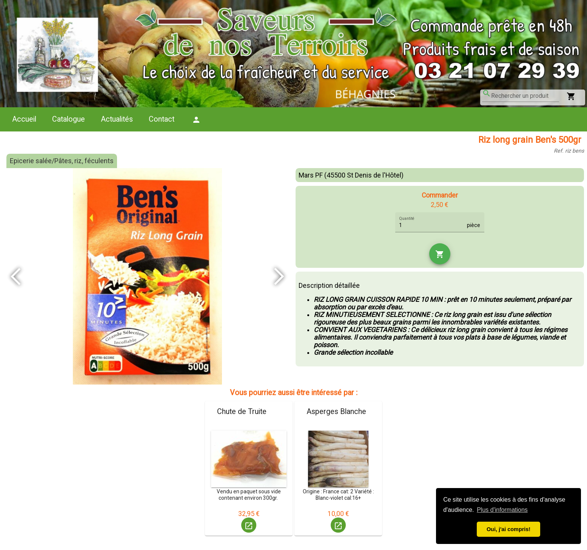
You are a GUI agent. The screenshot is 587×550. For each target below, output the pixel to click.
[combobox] (525, 96)
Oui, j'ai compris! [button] (508, 529)
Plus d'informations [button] (502, 510)
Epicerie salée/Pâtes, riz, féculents (62, 161)
